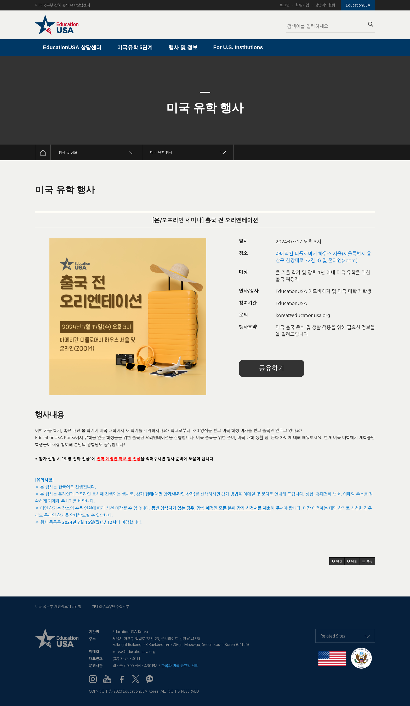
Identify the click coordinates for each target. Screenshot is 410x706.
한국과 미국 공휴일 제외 (179, 666)
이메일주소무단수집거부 (110, 607)
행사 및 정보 (182, 47)
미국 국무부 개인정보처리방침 (58, 607)
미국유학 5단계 (135, 47)
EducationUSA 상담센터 (72, 47)
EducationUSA (358, 5)
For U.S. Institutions (238, 47)
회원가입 (302, 5)
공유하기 (271, 368)
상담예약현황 (325, 5)
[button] (337, 561)
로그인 (285, 5)
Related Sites (345, 636)
